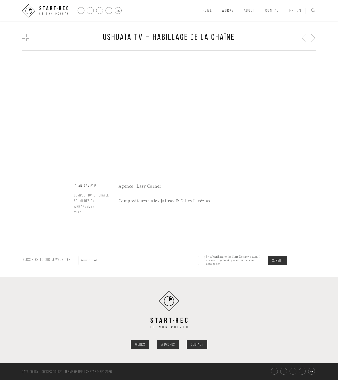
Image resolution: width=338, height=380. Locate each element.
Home (207, 11)
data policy (213, 264)
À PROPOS (168, 345)
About (250, 11)
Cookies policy (52, 372)
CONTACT (197, 345)
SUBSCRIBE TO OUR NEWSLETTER (47, 260)
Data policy (30, 372)
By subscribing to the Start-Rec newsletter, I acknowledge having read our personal (233, 260)
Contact (273, 11)
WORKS (140, 345)
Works (228, 11)
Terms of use (74, 372)
